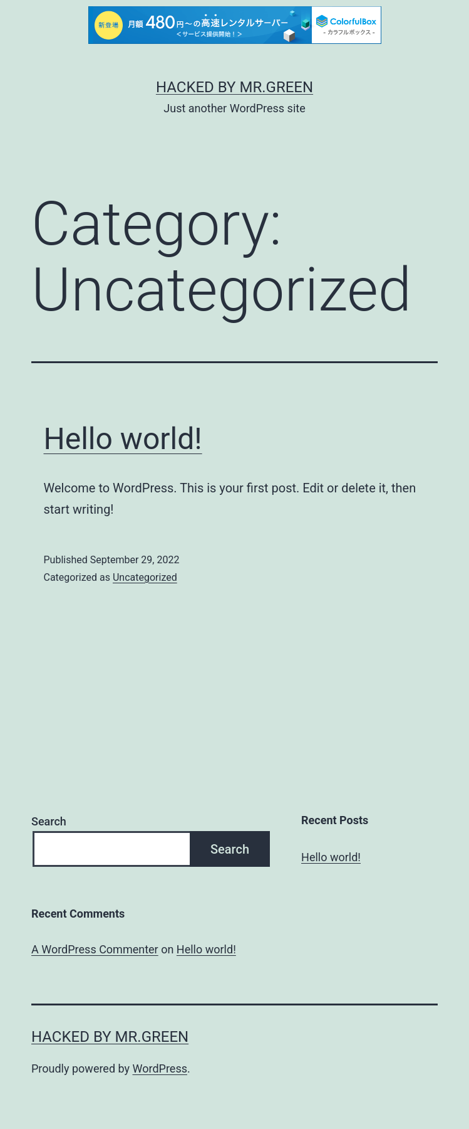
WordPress (160, 1068)
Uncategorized (145, 577)
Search (48, 821)
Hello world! (123, 439)
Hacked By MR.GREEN (234, 87)
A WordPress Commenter (94, 949)
